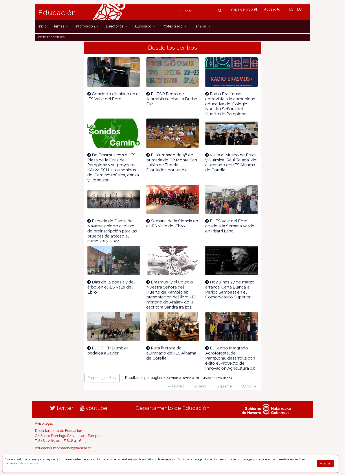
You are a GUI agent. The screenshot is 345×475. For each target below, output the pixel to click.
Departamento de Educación (172, 408)
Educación (57, 12)
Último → (249, 386)
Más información (30, 463)
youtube (93, 408)
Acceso (272, 9)
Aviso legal (44, 423)
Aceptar (325, 463)
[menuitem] (42, 26)
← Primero (176, 386)
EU (299, 9)
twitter (61, 408)
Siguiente (224, 386)
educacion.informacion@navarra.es (63, 448)
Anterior (200, 386)
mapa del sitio (243, 9)
